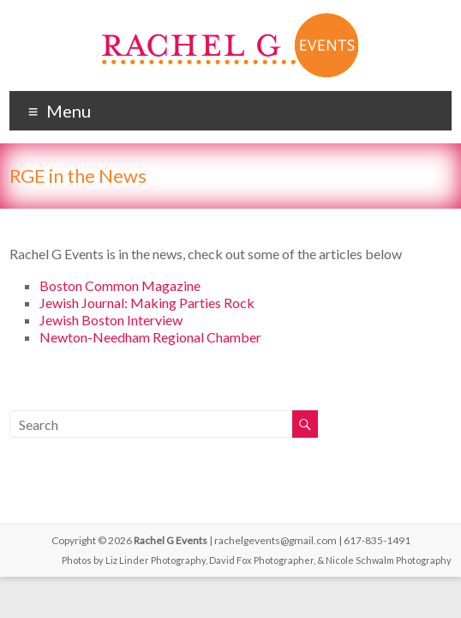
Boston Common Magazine (120, 285)
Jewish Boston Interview (111, 320)
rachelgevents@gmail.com (275, 540)
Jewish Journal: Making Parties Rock (146, 302)
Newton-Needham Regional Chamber (150, 337)
